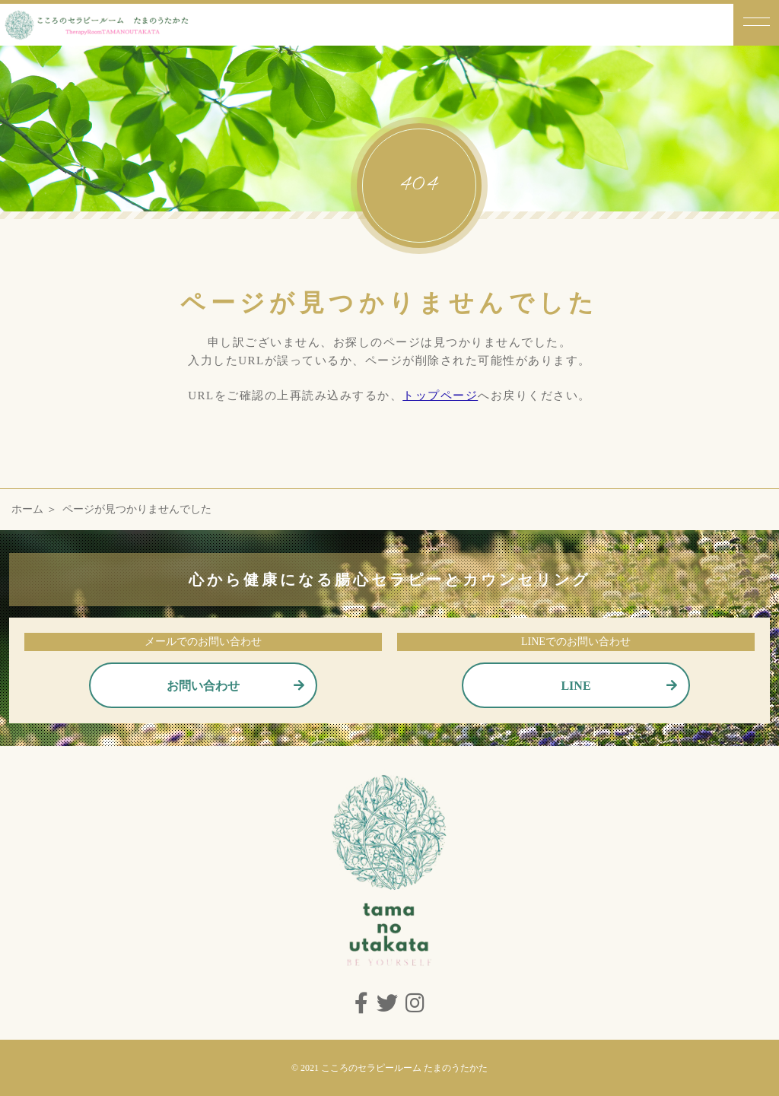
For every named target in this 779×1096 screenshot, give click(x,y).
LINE (575, 685)
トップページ (440, 395)
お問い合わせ (203, 685)
